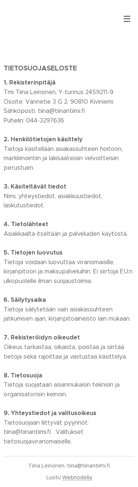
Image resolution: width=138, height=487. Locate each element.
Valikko (127, 18)
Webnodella (77, 477)
